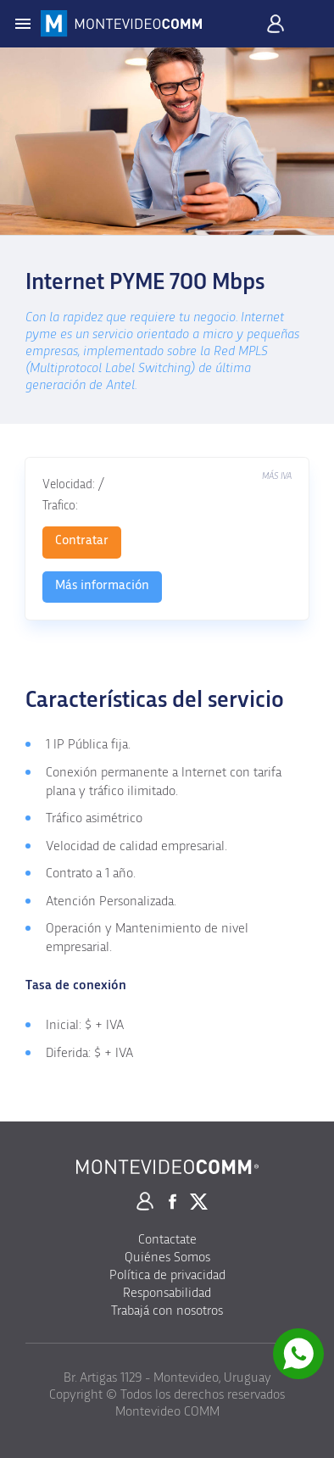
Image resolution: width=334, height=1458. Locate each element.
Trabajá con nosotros (167, 1310)
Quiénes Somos (167, 1257)
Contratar (82, 540)
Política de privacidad (167, 1275)
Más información (102, 585)
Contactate (167, 1239)
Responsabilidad (167, 1292)
